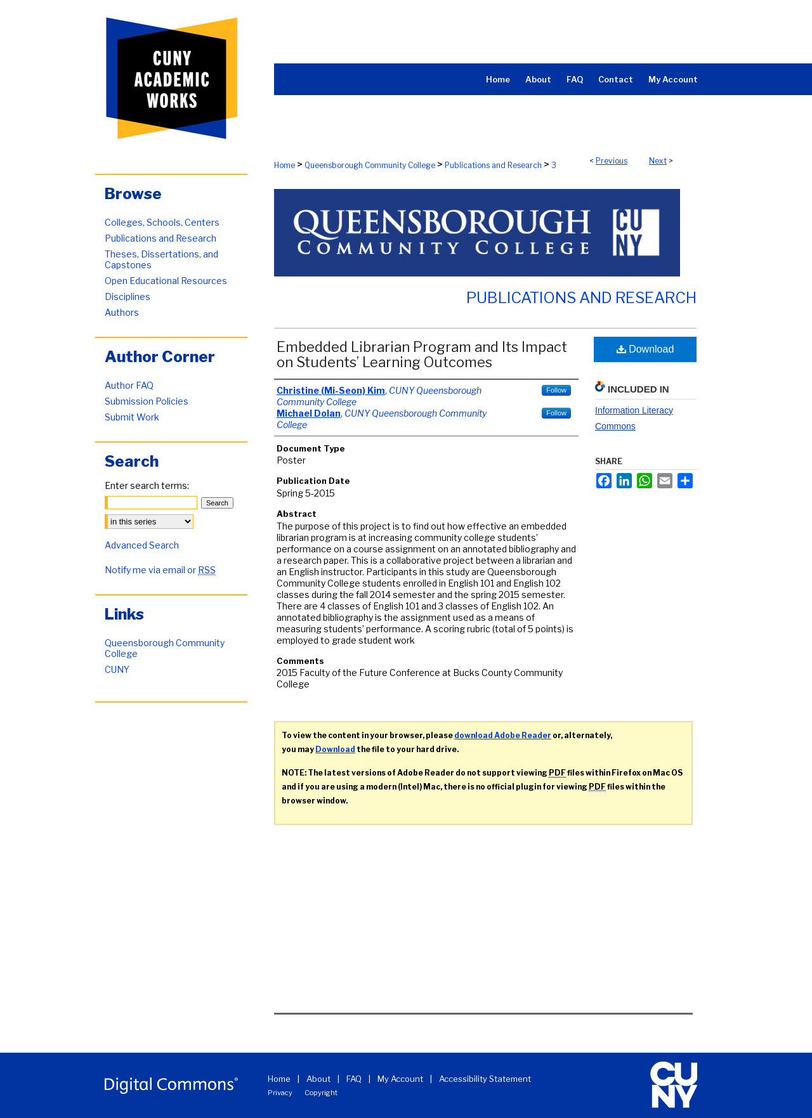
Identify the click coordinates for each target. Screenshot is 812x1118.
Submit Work (132, 417)
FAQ (354, 1079)
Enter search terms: (147, 485)
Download (645, 349)
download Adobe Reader (502, 735)
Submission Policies (146, 401)
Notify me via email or (160, 569)
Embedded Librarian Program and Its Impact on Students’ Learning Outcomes (422, 354)
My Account (400, 1079)
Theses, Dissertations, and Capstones (161, 259)
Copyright (320, 1092)
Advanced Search (142, 545)
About (318, 1079)
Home (284, 165)
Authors (122, 312)
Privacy (280, 1092)
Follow (556, 390)
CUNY (117, 669)
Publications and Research (493, 165)
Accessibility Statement (485, 1079)
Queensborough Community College (369, 165)
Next (658, 161)
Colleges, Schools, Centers (162, 222)
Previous (611, 161)
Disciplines (127, 296)
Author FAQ (129, 385)
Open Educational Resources (166, 280)
